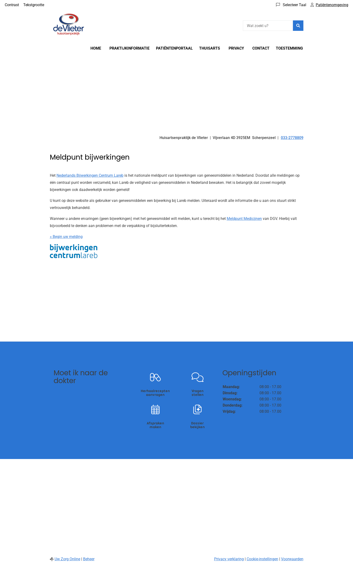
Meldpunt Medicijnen (244, 218)
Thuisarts (209, 48)
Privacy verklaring (229, 559)
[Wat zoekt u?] (268, 25)
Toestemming (289, 48)
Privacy (236, 48)
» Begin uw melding (66, 236)
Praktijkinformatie (129, 48)
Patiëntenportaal (174, 48)
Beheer (88, 559)
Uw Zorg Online (67, 559)
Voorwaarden (292, 559)
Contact (260, 48)
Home (95, 48)
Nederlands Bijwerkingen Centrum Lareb (89, 175)
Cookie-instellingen (262, 559)
